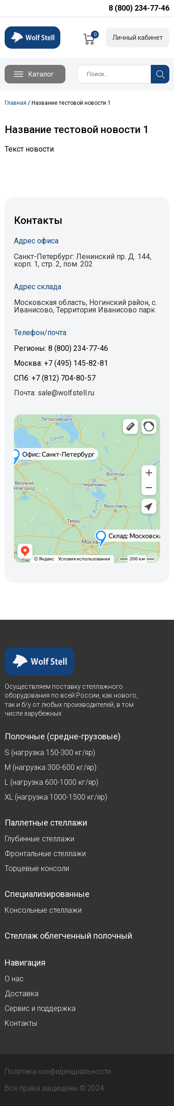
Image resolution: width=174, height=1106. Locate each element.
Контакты (21, 1023)
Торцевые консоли (37, 868)
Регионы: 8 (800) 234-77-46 (61, 348)
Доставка (22, 993)
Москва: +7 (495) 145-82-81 (61, 363)
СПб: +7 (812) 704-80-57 (55, 378)
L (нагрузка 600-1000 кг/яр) (51, 782)
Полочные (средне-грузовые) (63, 736)
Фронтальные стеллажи (45, 853)
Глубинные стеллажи (39, 838)
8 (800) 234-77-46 (139, 8)
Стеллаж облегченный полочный (68, 936)
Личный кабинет (137, 37)
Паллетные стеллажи (46, 823)
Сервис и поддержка (40, 1008)
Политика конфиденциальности (58, 1071)
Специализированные (47, 894)
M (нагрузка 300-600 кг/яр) (51, 767)
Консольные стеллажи (43, 910)
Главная (15, 103)
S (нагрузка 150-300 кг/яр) (50, 752)
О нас (14, 978)
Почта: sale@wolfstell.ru (54, 392)
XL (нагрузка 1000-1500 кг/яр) (56, 797)
